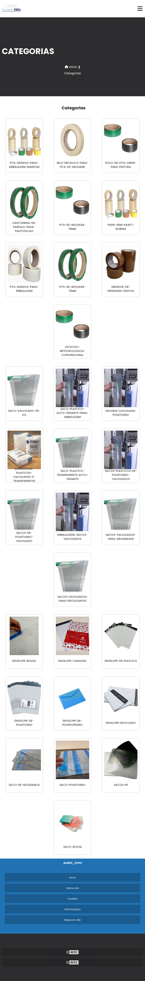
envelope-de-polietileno (24, 723)
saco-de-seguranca (24, 785)
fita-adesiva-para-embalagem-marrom (24, 165)
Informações (72, 909)
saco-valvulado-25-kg (24, 413)
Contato (72, 899)
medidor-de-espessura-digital (121, 289)
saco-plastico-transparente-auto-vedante (72, 475)
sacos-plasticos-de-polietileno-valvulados (121, 475)
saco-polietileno (72, 785)
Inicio (72, 877)
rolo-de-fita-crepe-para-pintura (120, 165)
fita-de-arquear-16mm (72, 227)
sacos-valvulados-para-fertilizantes (72, 599)
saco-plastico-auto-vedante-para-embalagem (72, 413)
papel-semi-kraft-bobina (121, 227)
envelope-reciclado (121, 723)
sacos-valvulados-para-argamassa (121, 537)
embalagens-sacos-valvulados (72, 537)
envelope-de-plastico (121, 661)
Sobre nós (72, 888)
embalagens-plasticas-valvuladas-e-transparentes (24, 475)
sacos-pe (121, 785)
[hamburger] (140, 8)
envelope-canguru (72, 661)
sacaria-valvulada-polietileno (120, 413)
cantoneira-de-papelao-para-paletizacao (24, 227)
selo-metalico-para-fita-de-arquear (72, 165)
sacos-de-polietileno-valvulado (24, 537)
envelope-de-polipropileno (72, 723)
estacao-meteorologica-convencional (72, 351)
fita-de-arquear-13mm (72, 289)
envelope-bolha (24, 661)
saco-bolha (72, 847)
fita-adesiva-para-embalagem (24, 289)
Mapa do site (72, 920)
